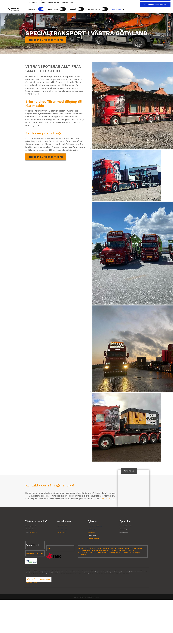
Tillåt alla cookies (155, 19)
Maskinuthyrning (112, 4)
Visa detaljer (116, 36)
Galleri (128, 4)
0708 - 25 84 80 (107, 498)
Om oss (139, 4)
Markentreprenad (90, 4)
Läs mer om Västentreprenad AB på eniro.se (86, 597)
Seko (48, 548)
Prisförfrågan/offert (93, 538)
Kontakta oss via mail (63, 529)
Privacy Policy (92, 535)
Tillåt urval (155, 25)
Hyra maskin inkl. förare (95, 526)
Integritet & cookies (31, 582)
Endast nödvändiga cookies (155, 32)
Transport (72, 4)
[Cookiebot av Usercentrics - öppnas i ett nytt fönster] (14, 36)
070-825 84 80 (63, 526)
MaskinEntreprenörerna (35, 553)
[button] (45, 156)
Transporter (91, 532)
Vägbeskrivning (61, 532)
